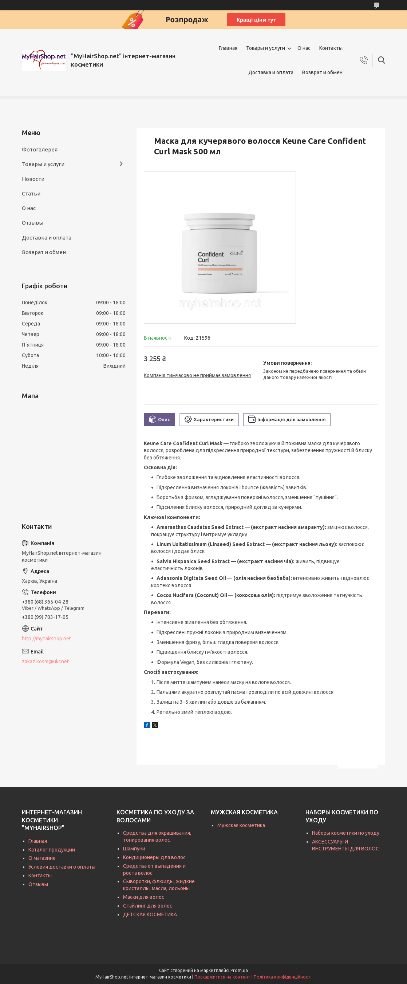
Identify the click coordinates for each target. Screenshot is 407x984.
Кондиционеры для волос (154, 857)
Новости (33, 179)
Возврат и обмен (322, 72)
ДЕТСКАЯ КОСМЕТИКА (150, 914)
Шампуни (134, 848)
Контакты (331, 48)
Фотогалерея (40, 149)
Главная (228, 48)
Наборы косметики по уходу (345, 833)
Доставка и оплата (270, 72)
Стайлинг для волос (147, 906)
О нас (304, 48)
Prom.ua (239, 970)
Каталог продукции (51, 850)
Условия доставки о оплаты (61, 867)
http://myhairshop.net (46, 638)
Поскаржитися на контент (222, 977)
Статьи (31, 193)
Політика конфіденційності (283, 977)
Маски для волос (143, 897)
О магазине (42, 858)
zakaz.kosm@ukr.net (45, 661)
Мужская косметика (241, 825)
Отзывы (32, 223)
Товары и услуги (265, 48)
